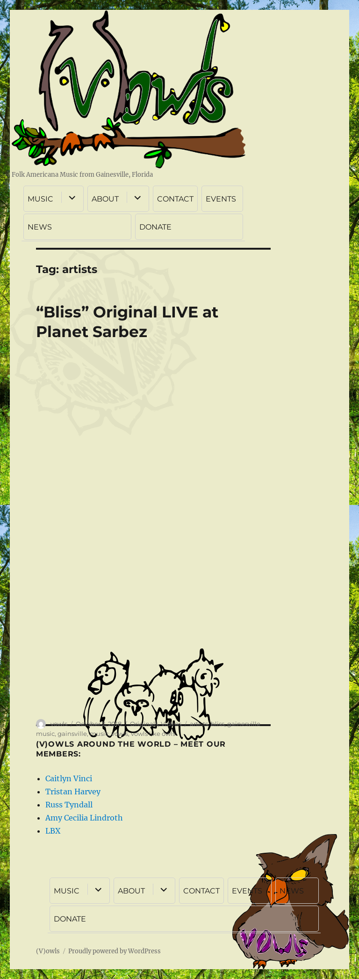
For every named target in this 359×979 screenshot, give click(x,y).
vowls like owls (153, 733)
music (99, 733)
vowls (58, 723)
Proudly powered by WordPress (114, 951)
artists (199, 723)
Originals (144, 723)
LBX (52, 830)
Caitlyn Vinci (68, 778)
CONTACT (175, 198)
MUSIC (40, 198)
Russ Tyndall (69, 804)
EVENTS (221, 198)
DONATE (155, 227)
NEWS (40, 227)
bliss (217, 723)
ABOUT (105, 198)
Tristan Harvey (73, 791)
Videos (171, 723)
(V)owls (48, 951)
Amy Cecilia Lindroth (84, 817)
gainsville (72, 733)
